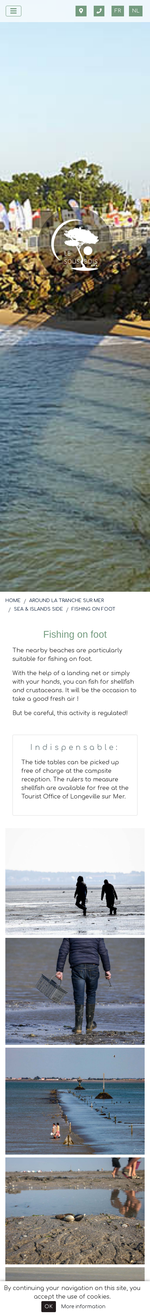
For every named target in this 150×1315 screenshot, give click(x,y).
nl (136, 11)
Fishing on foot (93, 609)
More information (83, 1306)
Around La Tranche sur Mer (66, 600)
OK (49, 1306)
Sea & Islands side (38, 609)
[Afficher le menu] (13, 11)
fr (117, 11)
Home (13, 600)
